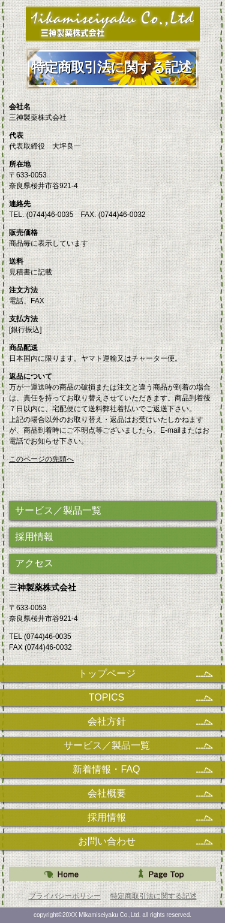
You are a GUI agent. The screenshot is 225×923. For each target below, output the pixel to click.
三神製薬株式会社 (112, 23)
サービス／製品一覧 (58, 510)
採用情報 (34, 537)
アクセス (34, 563)
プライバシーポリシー (65, 896)
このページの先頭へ (41, 459)
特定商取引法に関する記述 (153, 896)
